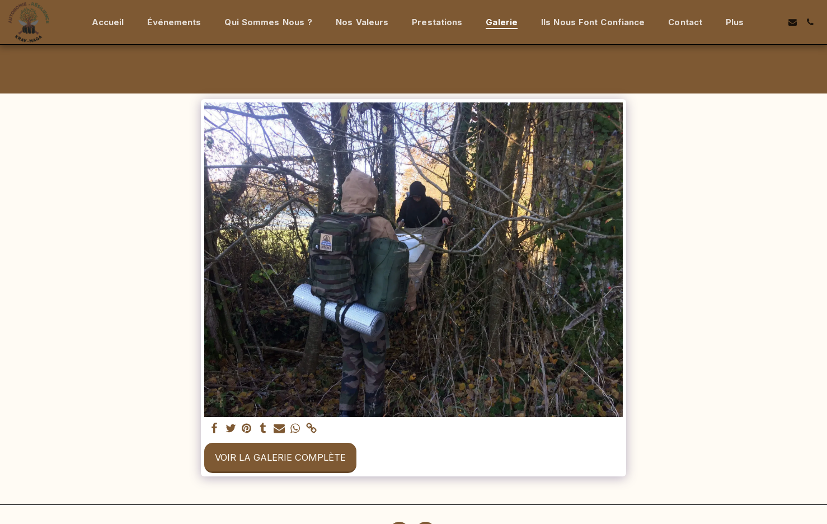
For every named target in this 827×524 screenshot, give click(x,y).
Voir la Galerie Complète (280, 457)
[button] (775, 22)
